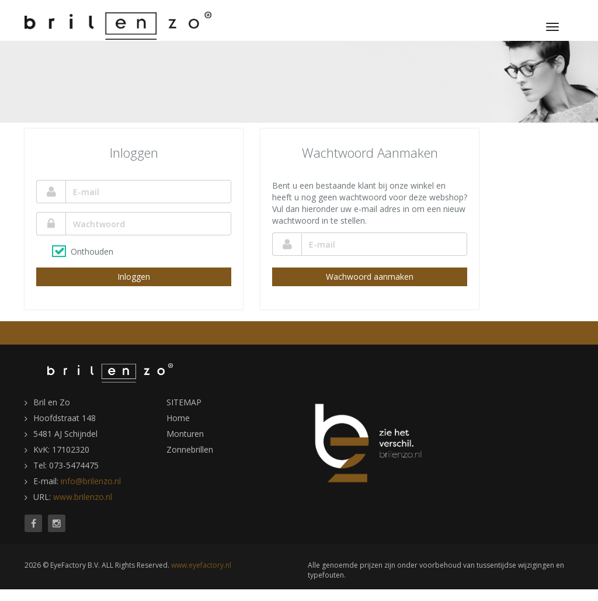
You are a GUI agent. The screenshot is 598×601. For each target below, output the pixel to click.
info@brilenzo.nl (91, 481)
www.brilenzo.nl (82, 496)
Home (178, 417)
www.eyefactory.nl (201, 565)
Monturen (185, 433)
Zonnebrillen (189, 449)
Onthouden (92, 251)
